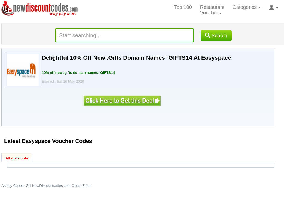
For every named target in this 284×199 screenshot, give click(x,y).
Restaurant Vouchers (212, 9)
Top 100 (183, 7)
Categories (247, 7)
